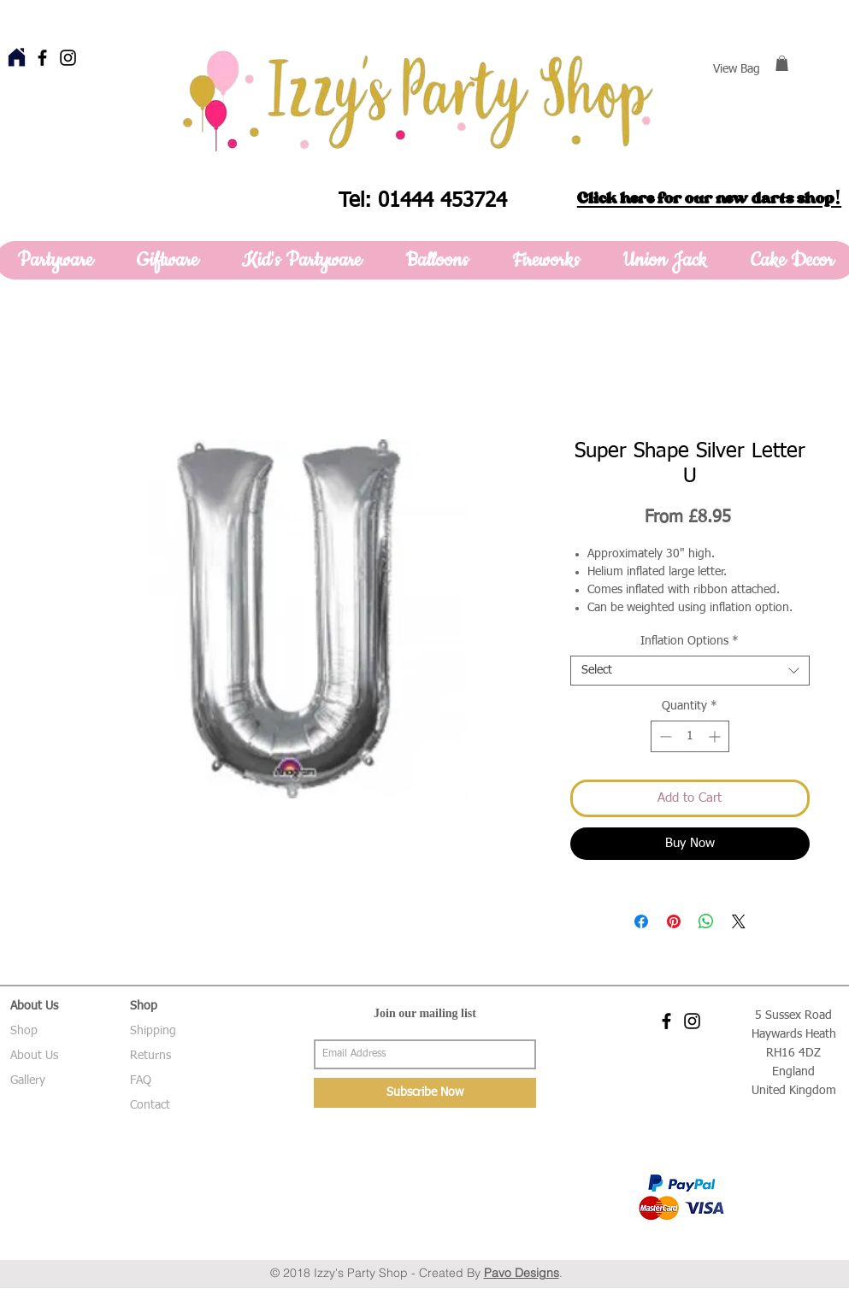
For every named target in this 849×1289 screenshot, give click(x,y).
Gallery (27, 1080)
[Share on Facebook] (641, 921)
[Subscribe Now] (425, 1093)
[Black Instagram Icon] (68, 57)
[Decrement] (664, 736)
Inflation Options (689, 641)
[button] (781, 63)
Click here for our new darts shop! (709, 198)
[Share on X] (738, 921)
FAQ (140, 1080)
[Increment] (716, 736)
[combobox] (690, 671)
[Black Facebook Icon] (42, 57)
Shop (24, 1031)
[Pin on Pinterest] (673, 921)
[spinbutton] (690, 736)
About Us (34, 1056)
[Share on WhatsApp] (706, 921)
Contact (150, 1105)
